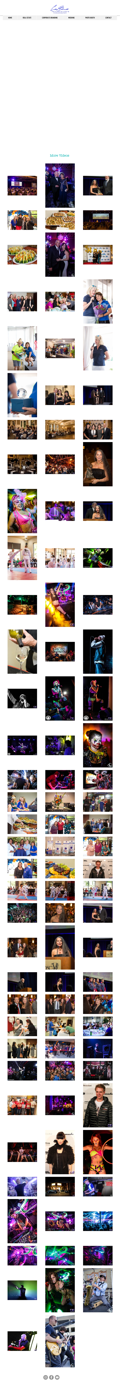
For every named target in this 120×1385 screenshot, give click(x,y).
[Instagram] (45, 1377)
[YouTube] (57, 1377)
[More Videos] (59, 155)
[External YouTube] (31, 55)
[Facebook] (51, 1377)
